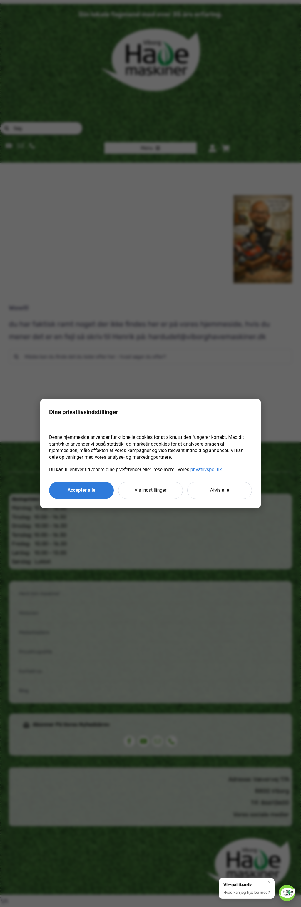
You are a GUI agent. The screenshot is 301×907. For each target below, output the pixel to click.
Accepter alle (82, 490)
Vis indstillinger (151, 490)
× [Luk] (269, 881)
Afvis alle (219, 490)
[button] (247, 888)
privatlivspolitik (206, 469)
